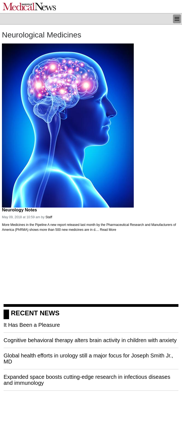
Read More (108, 230)
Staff (49, 217)
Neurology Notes (19, 210)
